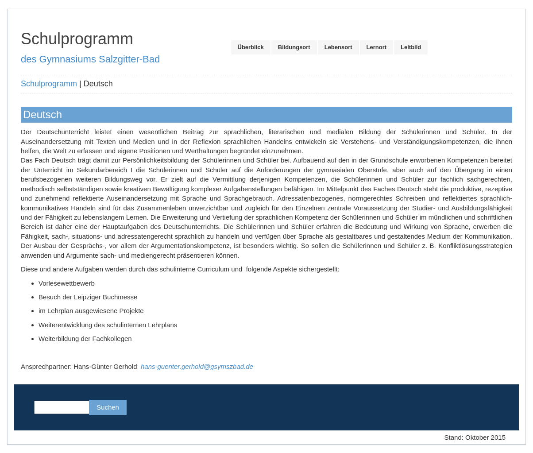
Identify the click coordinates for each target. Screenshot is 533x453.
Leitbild (411, 47)
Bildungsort (294, 47)
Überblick (251, 47)
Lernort (377, 47)
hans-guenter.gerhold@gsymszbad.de (197, 366)
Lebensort (338, 47)
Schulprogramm (49, 83)
